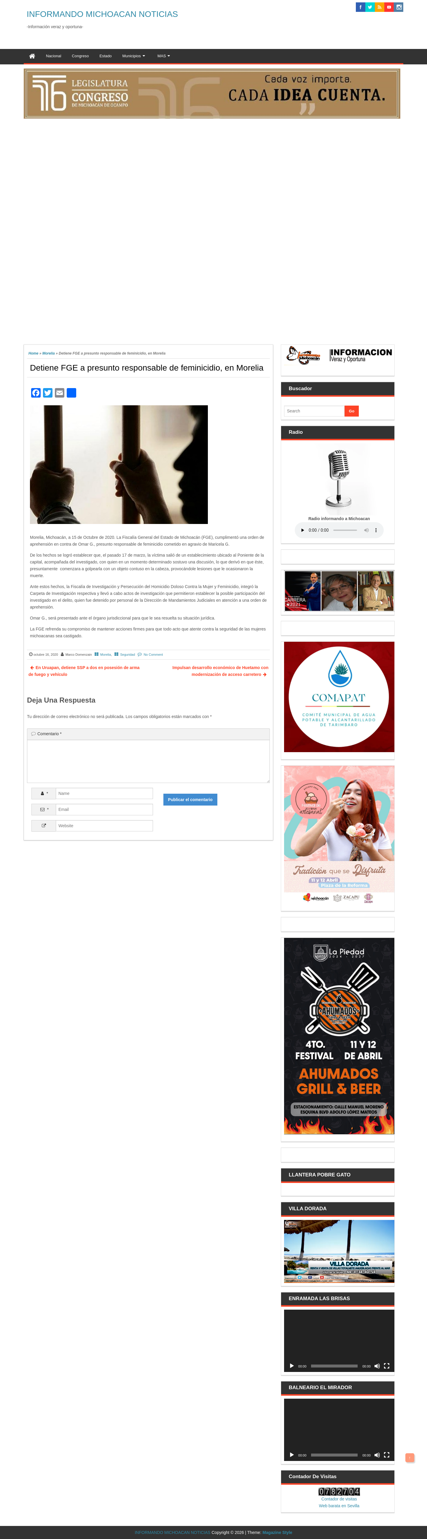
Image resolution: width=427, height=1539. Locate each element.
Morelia (48, 353)
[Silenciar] (377, 1366)
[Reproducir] (292, 1366)
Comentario (49, 733)
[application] (339, 1341)
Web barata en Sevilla (339, 1505)
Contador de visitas (339, 1499)
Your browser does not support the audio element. (339, 530)
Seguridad (127, 654)
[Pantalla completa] (387, 1366)
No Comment (153, 654)
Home (33, 353)
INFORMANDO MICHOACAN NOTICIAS (102, 14)
